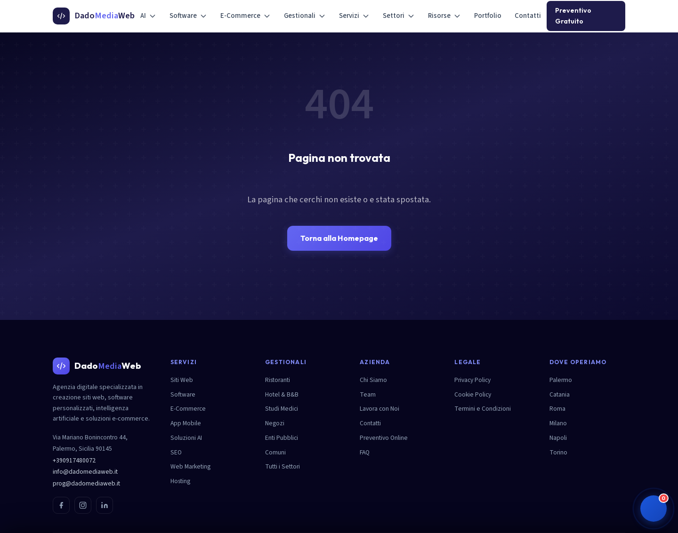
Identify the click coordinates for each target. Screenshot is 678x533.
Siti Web (181, 379)
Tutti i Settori (282, 466)
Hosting (180, 481)
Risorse (444, 16)
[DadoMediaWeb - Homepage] (94, 16)
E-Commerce (245, 16)
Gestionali (305, 16)
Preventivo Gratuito (573, 15)
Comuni (275, 452)
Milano (558, 423)
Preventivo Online (384, 437)
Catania (559, 394)
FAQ (365, 452)
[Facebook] (61, 505)
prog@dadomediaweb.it (86, 483)
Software (188, 16)
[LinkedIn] (104, 505)
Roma (557, 408)
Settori (399, 16)
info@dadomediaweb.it (85, 471)
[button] (653, 508)
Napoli (558, 437)
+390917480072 (74, 460)
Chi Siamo (373, 379)
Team (368, 394)
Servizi (354, 16)
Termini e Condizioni (482, 408)
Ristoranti (277, 379)
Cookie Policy (472, 394)
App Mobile (185, 423)
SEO (176, 452)
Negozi (274, 423)
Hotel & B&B (282, 394)
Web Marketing (190, 466)
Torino (558, 452)
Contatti (528, 16)
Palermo (560, 379)
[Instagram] (82, 505)
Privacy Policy (472, 379)
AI (148, 16)
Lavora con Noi (379, 408)
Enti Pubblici (281, 437)
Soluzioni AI (186, 437)
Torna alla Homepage (339, 238)
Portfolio (487, 16)
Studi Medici (281, 408)
